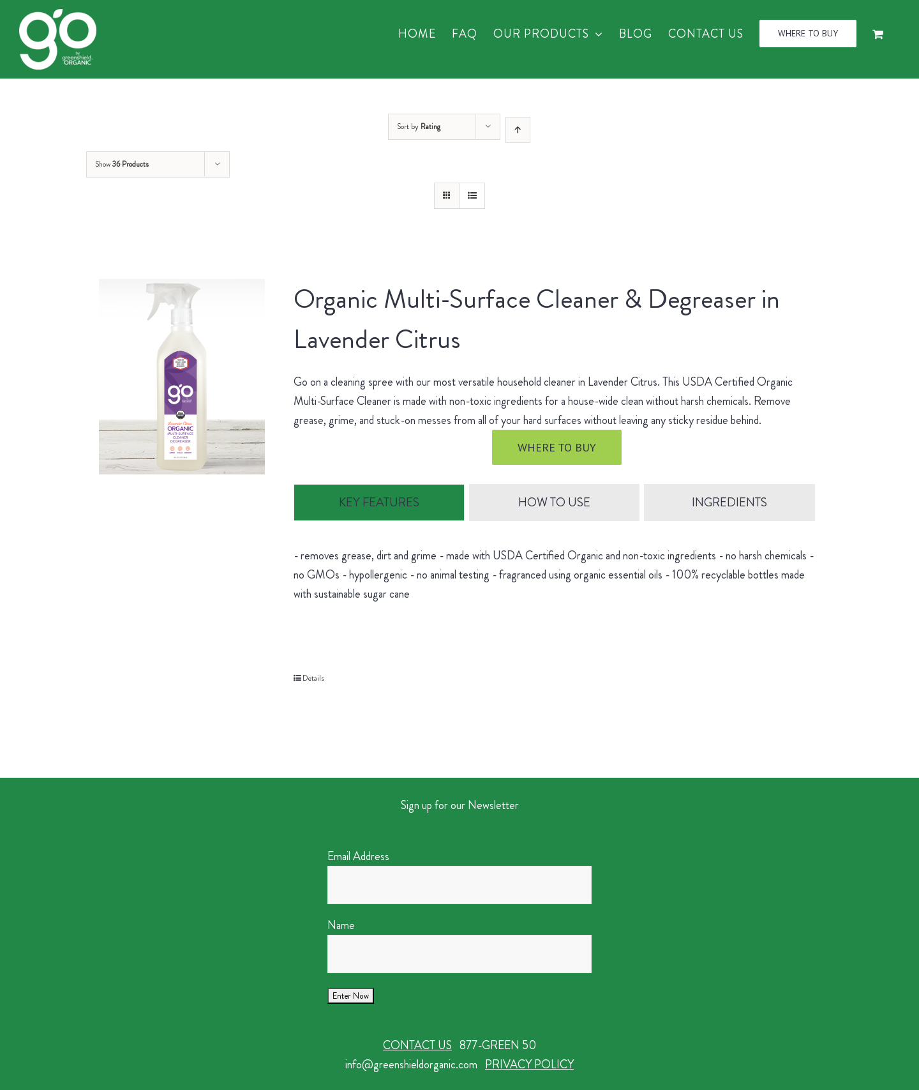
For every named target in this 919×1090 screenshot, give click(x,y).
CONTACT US (417, 1046)
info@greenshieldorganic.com (411, 1065)
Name (341, 926)
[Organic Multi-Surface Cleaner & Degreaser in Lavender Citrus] (182, 376)
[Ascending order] (517, 130)
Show (122, 164)
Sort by (418, 126)
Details (313, 679)
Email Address (358, 857)
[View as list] (471, 195)
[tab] (379, 503)
